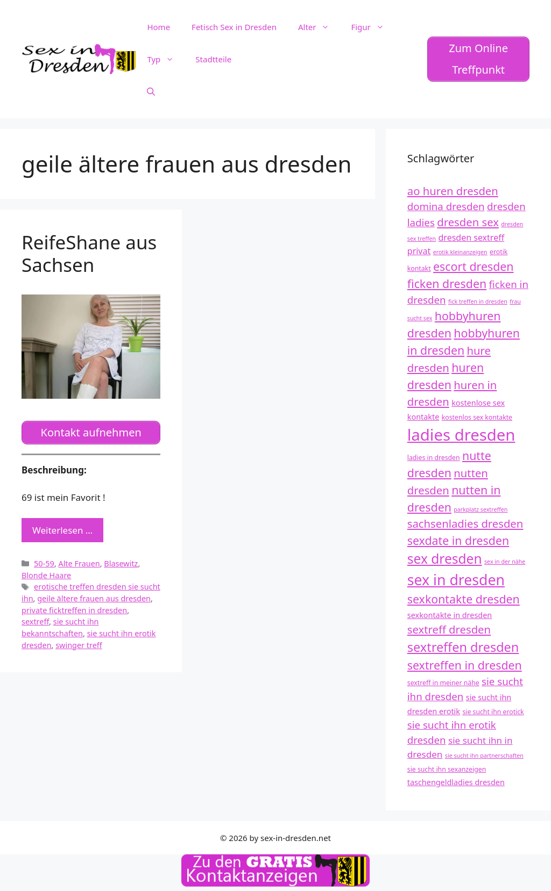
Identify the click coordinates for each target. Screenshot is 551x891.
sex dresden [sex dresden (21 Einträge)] (444, 558)
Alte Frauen (79, 563)
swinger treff (78, 645)
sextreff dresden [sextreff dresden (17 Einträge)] (449, 629)
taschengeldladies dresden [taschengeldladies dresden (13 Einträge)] (456, 782)
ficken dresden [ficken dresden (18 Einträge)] (446, 283)
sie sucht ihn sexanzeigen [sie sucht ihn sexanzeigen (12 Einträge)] (446, 769)
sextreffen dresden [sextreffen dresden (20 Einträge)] (463, 647)
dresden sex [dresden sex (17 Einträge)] (468, 221)
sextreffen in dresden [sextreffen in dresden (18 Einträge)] (464, 665)
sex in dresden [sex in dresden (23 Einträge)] (456, 580)
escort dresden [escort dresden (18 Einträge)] (473, 266)
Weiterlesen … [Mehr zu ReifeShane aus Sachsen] (62, 530)
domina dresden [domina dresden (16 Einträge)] (446, 206)
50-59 (44, 563)
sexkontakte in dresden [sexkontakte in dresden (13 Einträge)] (449, 615)
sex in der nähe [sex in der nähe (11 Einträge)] (504, 561)
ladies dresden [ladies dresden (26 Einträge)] (461, 435)
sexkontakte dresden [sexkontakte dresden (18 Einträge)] (463, 599)
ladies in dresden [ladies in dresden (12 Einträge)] (433, 457)
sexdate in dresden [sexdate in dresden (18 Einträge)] (458, 540)
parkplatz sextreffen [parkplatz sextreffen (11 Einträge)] (480, 509)
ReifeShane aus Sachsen (89, 253)
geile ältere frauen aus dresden (94, 598)
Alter (319, 27)
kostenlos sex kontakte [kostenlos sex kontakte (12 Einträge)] (477, 417)
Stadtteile (213, 59)
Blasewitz (121, 563)
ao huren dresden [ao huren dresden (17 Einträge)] (452, 190)
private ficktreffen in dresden (74, 610)
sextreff (35, 621)
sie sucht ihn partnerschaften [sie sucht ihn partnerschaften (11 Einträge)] (484, 755)
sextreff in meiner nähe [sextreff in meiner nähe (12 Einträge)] (443, 682)
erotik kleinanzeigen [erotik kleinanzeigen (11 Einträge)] (460, 252)
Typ (166, 59)
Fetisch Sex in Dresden (234, 26)
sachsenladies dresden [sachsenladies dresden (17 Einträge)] (465, 523)
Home (158, 26)
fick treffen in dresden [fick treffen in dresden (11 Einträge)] (477, 301)
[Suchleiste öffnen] (151, 91)
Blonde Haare (46, 575)
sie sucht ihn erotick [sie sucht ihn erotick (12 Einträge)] (493, 711)
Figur (372, 27)
